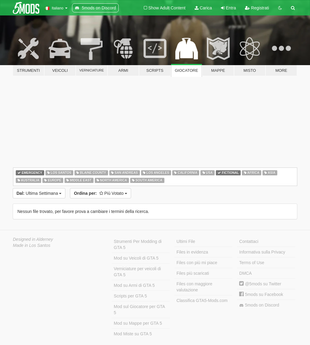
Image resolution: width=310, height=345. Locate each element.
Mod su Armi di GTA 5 (134, 285)
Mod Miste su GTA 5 (133, 333)
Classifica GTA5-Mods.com (202, 300)
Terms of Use (251, 262)
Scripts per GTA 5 (130, 296)
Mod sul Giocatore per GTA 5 (139, 309)
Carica (203, 7)
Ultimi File (185, 241)
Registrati (257, 7)
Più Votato (100, 193)
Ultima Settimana (39, 193)
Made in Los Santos (32, 245)
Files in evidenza (192, 252)
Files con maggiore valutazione (194, 286)
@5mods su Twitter (260, 284)
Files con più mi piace (196, 262)
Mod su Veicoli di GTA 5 (136, 258)
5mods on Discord (259, 305)
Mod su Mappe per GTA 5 (138, 323)
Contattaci (248, 241)
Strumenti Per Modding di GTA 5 (138, 244)
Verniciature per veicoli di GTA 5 (137, 271)
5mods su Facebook (261, 294)
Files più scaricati (192, 273)
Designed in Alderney (33, 239)
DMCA (245, 273)
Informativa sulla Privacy (262, 252)
